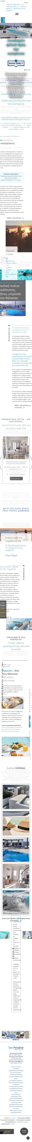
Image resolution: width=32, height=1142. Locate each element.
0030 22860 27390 (14, 4)
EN (25, 2)
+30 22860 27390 (16, 1055)
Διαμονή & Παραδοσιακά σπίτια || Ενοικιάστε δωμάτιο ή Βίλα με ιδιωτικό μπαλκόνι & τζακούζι (16, 1080)
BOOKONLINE (4, 20)
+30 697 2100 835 (16, 1058)
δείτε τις (7, 1131)
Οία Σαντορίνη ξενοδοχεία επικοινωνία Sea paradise (16, 1098)
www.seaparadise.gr (16, 1063)
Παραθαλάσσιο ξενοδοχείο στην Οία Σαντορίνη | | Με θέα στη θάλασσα (16, 1072)
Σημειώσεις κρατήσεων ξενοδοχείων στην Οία (16, 1106)
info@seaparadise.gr (12, 6)
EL (27, 2)
